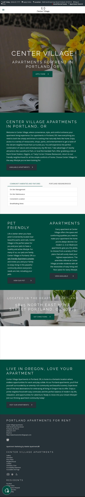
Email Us (9, 433)
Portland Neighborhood (60, 184)
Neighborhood (11, 462)
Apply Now (42, 74)
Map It (77, 2)
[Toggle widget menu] (6, 490)
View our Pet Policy (23, 281)
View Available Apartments (64, 276)
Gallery (8, 456)
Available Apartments (22, 167)
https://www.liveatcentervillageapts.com (18, 435)
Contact (8, 464)
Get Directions (42, 317)
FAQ (4, 4)
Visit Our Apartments (21, 405)
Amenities (9, 458)
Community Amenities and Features (25, 184)
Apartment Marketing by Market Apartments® (23, 446)
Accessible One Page (12, 470)
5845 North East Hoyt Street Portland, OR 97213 (53, 2)
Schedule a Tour (11, 466)
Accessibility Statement (13, 468)
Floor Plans (9, 460)
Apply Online (27, 2)
